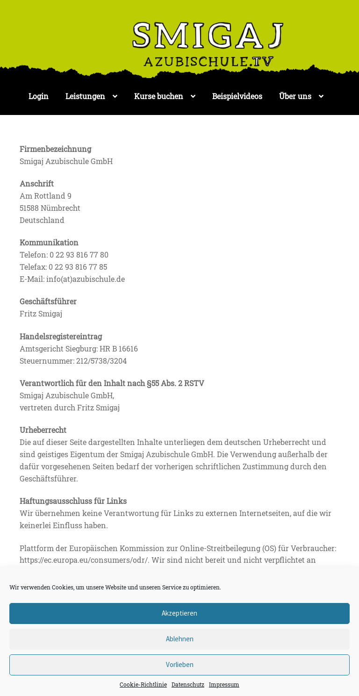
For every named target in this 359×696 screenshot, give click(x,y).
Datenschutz (188, 684)
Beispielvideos (237, 96)
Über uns (295, 96)
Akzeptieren (179, 613)
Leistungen (85, 96)
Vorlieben (180, 664)
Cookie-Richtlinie (143, 684)
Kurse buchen (158, 96)
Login (39, 96)
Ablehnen (180, 638)
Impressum (224, 684)
